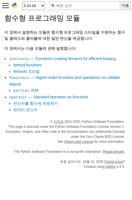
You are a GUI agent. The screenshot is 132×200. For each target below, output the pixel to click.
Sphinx (110, 167)
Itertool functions (27, 65)
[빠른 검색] (85, 5)
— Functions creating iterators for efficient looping (62, 58)
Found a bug (113, 162)
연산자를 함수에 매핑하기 (35, 103)
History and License (78, 142)
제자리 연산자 (25, 110)
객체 (25, 90)
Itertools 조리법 (26, 71)
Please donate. (114, 152)
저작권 (59, 122)
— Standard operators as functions (48, 97)
